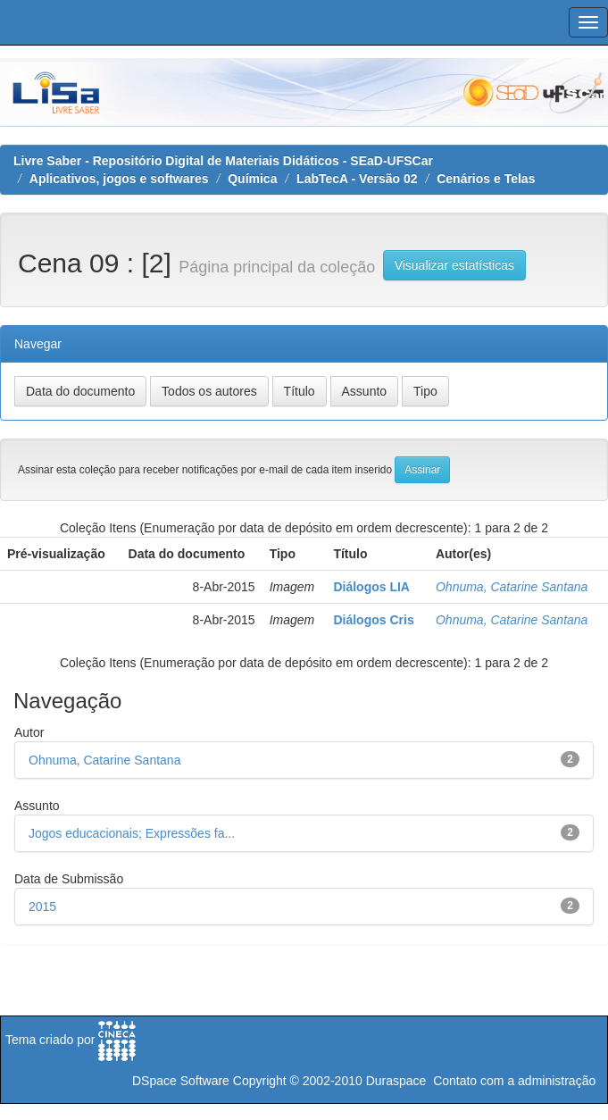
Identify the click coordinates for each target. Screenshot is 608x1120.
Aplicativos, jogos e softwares (119, 178)
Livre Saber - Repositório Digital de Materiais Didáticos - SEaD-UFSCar (223, 161)
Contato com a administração (514, 1081)
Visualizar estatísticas (454, 265)
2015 (42, 906)
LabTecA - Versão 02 (356, 178)
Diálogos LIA (371, 587)
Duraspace (396, 1081)
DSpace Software (180, 1081)
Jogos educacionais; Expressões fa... (132, 833)
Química (252, 178)
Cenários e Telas (486, 178)
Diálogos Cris (373, 620)
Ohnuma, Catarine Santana (511, 587)
